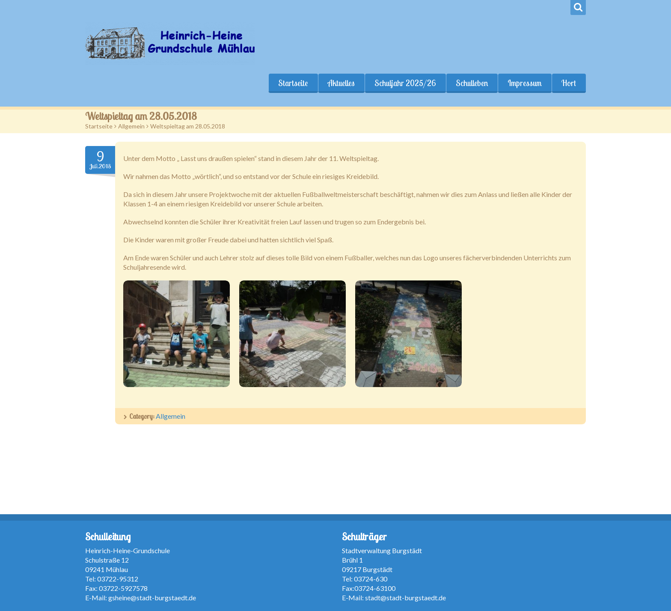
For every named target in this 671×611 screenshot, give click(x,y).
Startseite (293, 83)
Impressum (525, 83)
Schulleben (472, 83)
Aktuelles (341, 83)
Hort (568, 83)
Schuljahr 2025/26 (405, 83)
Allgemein (131, 126)
